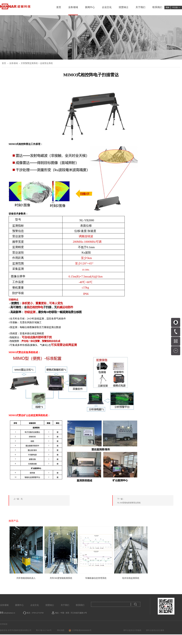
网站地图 (60, 630)
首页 (58, 7)
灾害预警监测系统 (29, 63)
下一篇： (145, 501)
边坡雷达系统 (46, 63)
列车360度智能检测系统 (61, 578)
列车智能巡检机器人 (26, 578)
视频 (167, 7)
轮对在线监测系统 (130, 578)
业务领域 (13, 63)
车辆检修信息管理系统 (95, 578)
